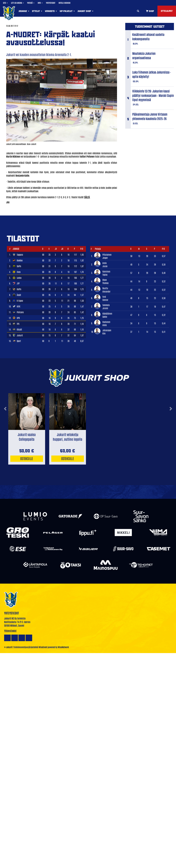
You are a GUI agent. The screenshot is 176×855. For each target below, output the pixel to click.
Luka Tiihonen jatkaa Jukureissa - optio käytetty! (151, 74)
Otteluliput (167, 11)
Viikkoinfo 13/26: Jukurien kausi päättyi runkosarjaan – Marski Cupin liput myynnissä (153, 95)
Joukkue (24, 11)
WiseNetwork (63, 647)
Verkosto (51, 11)
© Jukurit (8, 647)
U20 (5, 3)
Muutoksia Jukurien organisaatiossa (144, 55)
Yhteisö (30, 3)
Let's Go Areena (17, 3)
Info (40, 3)
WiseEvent (43, 647)
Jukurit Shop (85, 11)
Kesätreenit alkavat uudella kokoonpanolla (148, 36)
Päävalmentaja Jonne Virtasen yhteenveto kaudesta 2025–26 (149, 116)
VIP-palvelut (67, 11)
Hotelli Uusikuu (64, 3)
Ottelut (37, 11)
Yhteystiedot (50, 3)
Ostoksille (26, 458)
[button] (5, 419)
